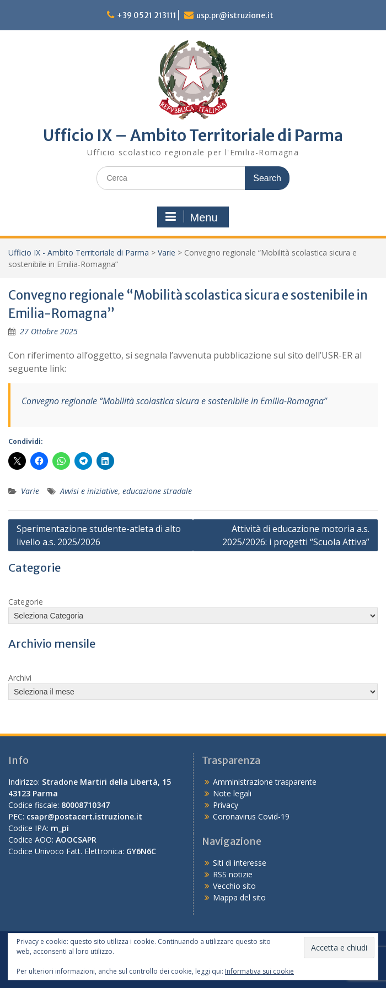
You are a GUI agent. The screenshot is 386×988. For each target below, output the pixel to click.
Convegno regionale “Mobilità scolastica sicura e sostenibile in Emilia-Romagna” (174, 401)
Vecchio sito (234, 886)
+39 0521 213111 (146, 15)
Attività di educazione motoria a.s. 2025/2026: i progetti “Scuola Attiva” (295, 535)
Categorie (25, 601)
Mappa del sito (239, 897)
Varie (166, 252)
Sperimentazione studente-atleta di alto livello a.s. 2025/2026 (99, 535)
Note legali (232, 793)
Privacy (225, 805)
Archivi (19, 677)
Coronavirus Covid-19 (251, 816)
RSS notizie (233, 874)
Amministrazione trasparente (265, 782)
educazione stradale (157, 491)
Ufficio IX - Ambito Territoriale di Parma (78, 252)
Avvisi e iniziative (89, 491)
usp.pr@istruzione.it (235, 15)
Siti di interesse (239, 862)
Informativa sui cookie (259, 971)
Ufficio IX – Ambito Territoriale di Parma (193, 135)
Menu (191, 217)
